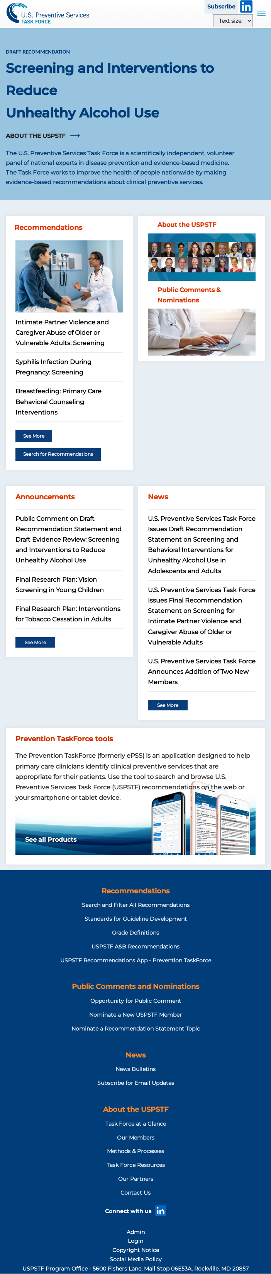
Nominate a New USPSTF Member (135, 1014)
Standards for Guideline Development (136, 918)
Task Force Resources (136, 1165)
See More (33, 436)
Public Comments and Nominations (135, 986)
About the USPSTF (135, 1109)
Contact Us (135, 1192)
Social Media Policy (136, 1259)
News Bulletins (135, 1069)
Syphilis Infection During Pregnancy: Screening (53, 367)
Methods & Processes (135, 1151)
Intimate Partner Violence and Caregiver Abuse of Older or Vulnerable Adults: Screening (62, 333)
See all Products (50, 839)
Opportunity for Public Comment (135, 1000)
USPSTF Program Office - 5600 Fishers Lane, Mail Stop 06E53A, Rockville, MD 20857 (135, 1268)
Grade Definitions (135, 932)
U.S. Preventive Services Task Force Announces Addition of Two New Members (202, 672)
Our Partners (135, 1178)
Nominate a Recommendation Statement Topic (135, 1028)
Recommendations (135, 891)
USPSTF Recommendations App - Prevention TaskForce (135, 960)
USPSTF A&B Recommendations (135, 946)
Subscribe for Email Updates (135, 1082)
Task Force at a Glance (135, 1123)
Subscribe (221, 6)
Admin (136, 1232)
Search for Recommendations (58, 454)
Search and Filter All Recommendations (136, 904)
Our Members (135, 1137)
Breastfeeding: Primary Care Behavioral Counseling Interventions (58, 402)
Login (135, 1240)
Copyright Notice (135, 1250)
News (135, 1055)
